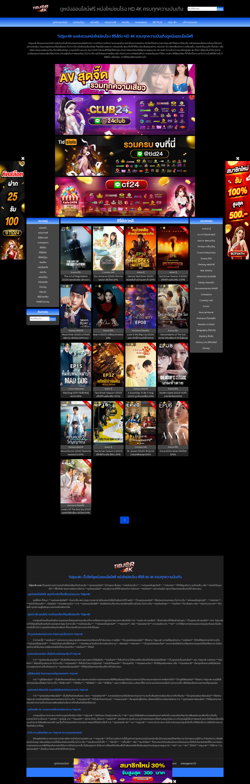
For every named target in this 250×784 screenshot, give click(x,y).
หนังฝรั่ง (94, 22)
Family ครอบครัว (206, 282)
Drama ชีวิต (206, 258)
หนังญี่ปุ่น (42, 277)
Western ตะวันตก (206, 324)
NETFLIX (157, 22)
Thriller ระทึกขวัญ (206, 246)
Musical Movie (206, 312)
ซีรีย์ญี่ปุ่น (42, 257)
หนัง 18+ (172, 22)
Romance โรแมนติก (206, 318)
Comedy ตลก (206, 300)
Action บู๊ (206, 228)
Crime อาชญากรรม (206, 252)
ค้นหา (53, 318)
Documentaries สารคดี (206, 288)
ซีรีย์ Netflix (42, 297)
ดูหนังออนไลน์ (60, 22)
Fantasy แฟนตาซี (206, 264)
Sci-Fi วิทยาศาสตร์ (206, 234)
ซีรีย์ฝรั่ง (43, 252)
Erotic (206, 306)
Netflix (43, 262)
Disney (42, 287)
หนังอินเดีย (43, 267)
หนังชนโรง (78, 22)
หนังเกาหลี (110, 22)
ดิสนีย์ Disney (42, 301)
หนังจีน (125, 22)
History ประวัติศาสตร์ (206, 342)
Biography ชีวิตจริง (206, 330)
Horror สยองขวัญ (206, 240)
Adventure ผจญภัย (206, 276)
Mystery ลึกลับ (206, 336)
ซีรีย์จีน (43, 247)
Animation (141, 22)
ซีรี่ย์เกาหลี (43, 237)
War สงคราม (206, 270)
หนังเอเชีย (42, 282)
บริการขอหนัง (190, 22)
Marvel (42, 292)
